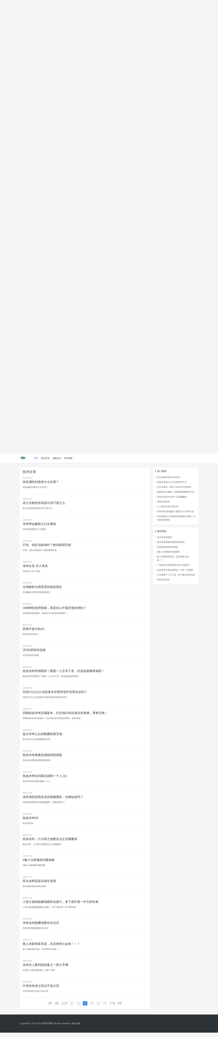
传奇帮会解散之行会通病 (39, 524)
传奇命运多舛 (163, 501)
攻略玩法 (57, 458)
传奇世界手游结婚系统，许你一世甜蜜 (175, 570)
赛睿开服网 (47, 1028)
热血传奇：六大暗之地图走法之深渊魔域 (50, 842)
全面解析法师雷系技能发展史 (42, 588)
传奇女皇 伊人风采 (35, 566)
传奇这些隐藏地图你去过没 (41, 926)
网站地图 (76, 1028)
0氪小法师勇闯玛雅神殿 (39, 863)
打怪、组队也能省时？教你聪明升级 (47, 545)
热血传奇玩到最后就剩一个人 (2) (45, 778)
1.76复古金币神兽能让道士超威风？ (174, 565)
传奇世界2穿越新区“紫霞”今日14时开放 (175, 511)
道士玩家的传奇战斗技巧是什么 (44, 503)
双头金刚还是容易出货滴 (39, 884)
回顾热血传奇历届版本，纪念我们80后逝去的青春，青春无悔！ (65, 715)
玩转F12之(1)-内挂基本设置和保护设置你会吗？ (55, 693)
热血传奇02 (30, 820)
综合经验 (68, 458)
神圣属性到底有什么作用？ (41, 482)
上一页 (64, 1007)
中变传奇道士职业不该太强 (41, 990)
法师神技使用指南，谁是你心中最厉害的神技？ (54, 609)
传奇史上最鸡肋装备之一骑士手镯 (45, 969)
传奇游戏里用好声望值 (167, 547)
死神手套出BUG (33, 630)
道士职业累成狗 (164, 537)
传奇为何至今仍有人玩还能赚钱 (172, 497)
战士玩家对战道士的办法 (168, 477)
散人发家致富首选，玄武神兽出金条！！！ (51, 947)
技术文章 (45, 458)
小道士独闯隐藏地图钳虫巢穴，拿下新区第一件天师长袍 (60, 905)
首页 (36, 458)
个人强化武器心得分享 (167, 506)
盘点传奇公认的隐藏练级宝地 (42, 736)
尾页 (120, 1007)
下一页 (112, 1007)
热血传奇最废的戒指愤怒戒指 (42, 757)
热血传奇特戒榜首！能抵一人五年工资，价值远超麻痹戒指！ (63, 672)
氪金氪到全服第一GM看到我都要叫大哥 (175, 492)
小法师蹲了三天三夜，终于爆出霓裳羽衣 (176, 575)
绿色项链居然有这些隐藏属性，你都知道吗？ (53, 799)
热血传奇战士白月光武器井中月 (172, 482)
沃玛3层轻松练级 (34, 651)
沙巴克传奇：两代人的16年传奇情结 (174, 487)
